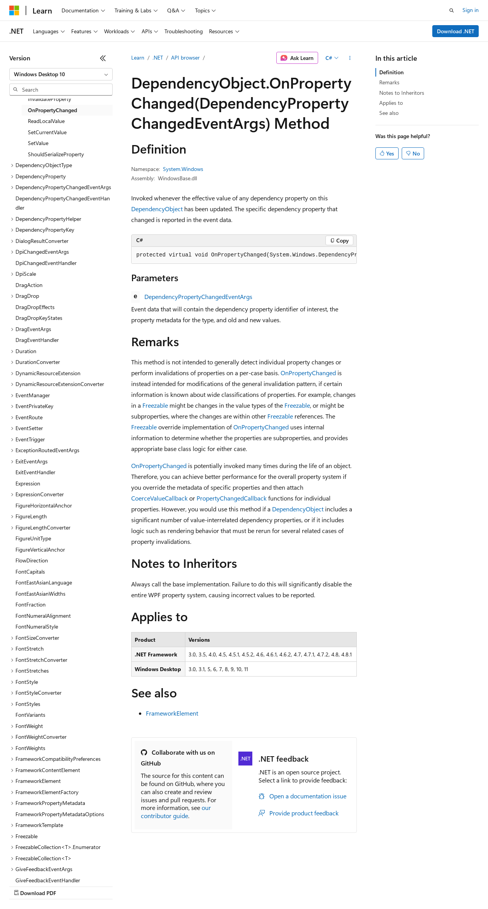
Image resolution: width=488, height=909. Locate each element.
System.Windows (183, 169)
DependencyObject (157, 209)
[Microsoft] (14, 10)
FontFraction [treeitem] (30, 604)
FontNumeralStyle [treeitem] (36, 626)
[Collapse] (103, 58)
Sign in (470, 10)
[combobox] (61, 74)
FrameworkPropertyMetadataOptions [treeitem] (59, 814)
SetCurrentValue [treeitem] (47, 132)
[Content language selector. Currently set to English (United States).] (44, 867)
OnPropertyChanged (308, 373)
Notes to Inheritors (401, 92)
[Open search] (451, 10)
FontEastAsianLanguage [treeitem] (43, 582)
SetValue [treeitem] (38, 143)
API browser (185, 57)
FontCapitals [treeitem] (30, 571)
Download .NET (455, 31)
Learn (137, 57)
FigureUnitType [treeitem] (33, 538)
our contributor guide (176, 811)
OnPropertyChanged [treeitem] (52, 110)
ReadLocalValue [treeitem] (46, 121)
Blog (105, 885)
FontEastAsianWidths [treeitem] (40, 593)
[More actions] (350, 58)
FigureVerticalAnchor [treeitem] (40, 549)
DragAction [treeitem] (29, 285)
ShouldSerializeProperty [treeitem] (56, 154)
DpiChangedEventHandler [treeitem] (46, 263)
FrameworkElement (172, 713)
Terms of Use (282, 885)
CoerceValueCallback (159, 498)
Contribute (138, 885)
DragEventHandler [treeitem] (37, 339)
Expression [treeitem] (27, 483)
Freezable (155, 405)
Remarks (389, 82)
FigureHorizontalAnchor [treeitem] (43, 505)
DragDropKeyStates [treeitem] (38, 317)
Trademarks (320, 885)
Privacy (169, 885)
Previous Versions (70, 885)
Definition (391, 72)
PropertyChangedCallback (232, 498)
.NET (157, 57)
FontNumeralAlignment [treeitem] (43, 615)
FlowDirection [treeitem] (31, 560)
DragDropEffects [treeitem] (35, 307)
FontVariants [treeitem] (30, 714)
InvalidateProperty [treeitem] (49, 99)
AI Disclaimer (24, 885)
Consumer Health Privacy (222, 885)
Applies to (391, 102)
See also (389, 112)
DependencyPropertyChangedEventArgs (198, 296)
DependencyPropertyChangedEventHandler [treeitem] (62, 203)
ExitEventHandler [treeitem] (35, 472)
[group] (244, 255)
